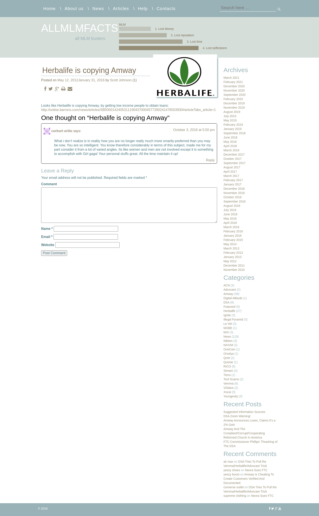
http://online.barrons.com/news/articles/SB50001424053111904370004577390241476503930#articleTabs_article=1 (128, 110)
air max (228, 461)
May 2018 (229, 141)
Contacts (166, 8)
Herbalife (229, 311)
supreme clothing (234, 495)
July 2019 (229, 116)
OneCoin (229, 349)
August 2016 (231, 205)
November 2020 (234, 90)
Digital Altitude (232, 298)
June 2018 (230, 137)
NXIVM (228, 345)
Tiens (227, 375)
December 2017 (234, 154)
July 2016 (229, 210)
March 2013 (231, 248)
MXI (226, 332)
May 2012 (229, 261)
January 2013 (232, 257)
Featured (229, 306)
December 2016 (234, 188)
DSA (226, 302)
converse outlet (233, 487)
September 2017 (234, 163)
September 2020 (234, 94)
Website (47, 245)
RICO (227, 366)
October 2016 (232, 197)
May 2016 (229, 218)
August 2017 (231, 167)
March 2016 (231, 227)
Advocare (229, 289)
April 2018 (230, 146)
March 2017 (231, 176)
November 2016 (234, 193)
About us (74, 8)
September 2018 (234, 133)
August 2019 (231, 112)
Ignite (227, 315)
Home (49, 8)
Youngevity (230, 396)
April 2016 (230, 222)
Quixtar (228, 362)
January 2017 (232, 184)
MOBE (227, 328)
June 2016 (230, 214)
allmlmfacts (79, 28)
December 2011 (234, 265)
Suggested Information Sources (244, 412)
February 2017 (233, 180)
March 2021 (231, 77)
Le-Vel (227, 323)
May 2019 (229, 120)
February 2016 (233, 231)
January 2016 (232, 235)
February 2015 (233, 240)
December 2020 (234, 86)
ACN (226, 285)
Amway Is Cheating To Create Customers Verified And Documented (248, 479)
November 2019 (234, 107)
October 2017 (232, 158)
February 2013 (233, 252)
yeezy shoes (231, 470)
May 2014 (229, 244)
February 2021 (233, 82)
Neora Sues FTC (256, 470)
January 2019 (232, 129)
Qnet (226, 358)
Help (143, 8)
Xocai (227, 392)
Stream (228, 370)
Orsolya (228, 353)
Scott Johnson (121, 80)
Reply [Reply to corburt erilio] (210, 160)
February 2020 (233, 99)
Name (47, 228)
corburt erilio (61, 131)
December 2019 (234, 103)
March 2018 (231, 150)
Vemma (228, 383)
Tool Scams (231, 379)
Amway (228, 294)
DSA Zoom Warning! (237, 416)
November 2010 (234, 269)
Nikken (228, 341)
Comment (49, 184)
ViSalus (228, 387)
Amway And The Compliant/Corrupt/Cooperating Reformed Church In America (244, 433)
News (98, 8)
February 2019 (233, 124)
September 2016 (234, 201)
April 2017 (230, 171)
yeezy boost (231, 474)
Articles (121, 8)
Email (46, 237)
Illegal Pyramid (233, 319)
